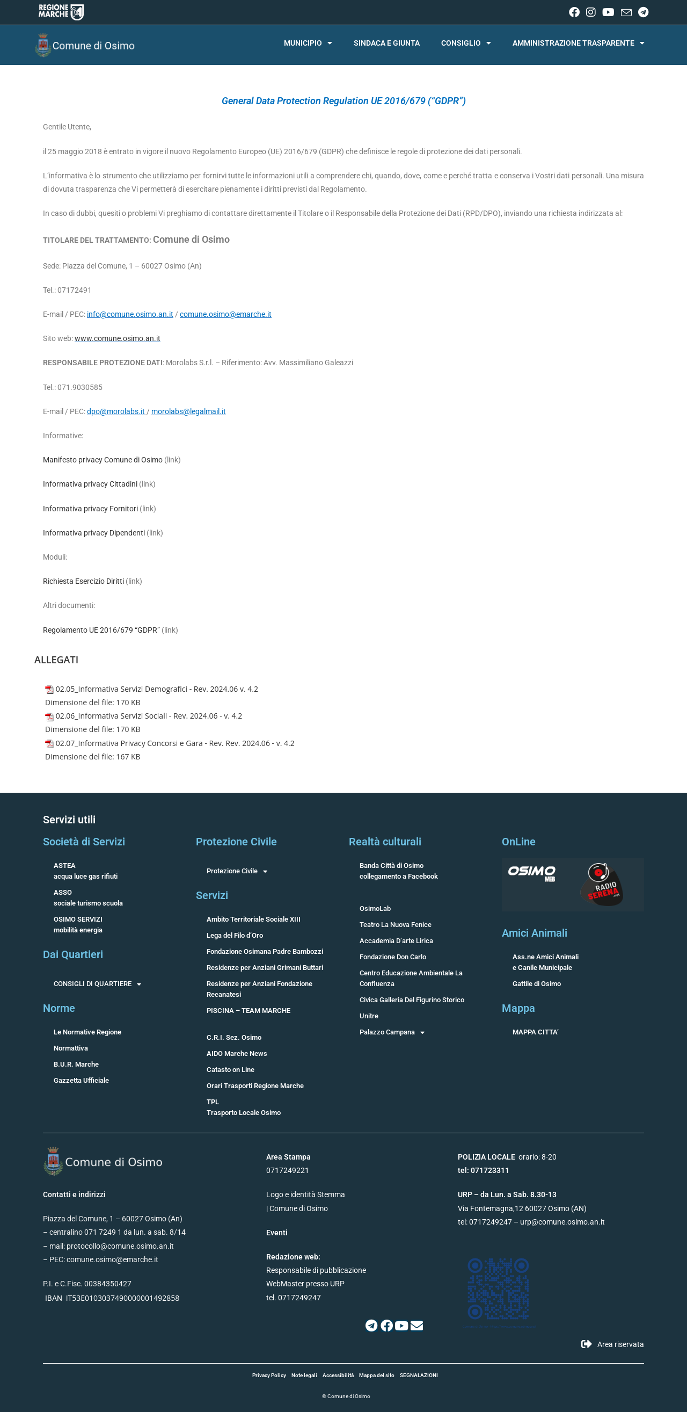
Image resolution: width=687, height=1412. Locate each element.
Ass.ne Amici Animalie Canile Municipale (546, 962)
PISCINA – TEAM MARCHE (248, 1010)
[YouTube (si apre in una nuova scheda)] (608, 12)
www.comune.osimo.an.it (117, 338)
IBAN (53, 1298)
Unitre (369, 1016)
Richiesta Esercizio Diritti (83, 581)
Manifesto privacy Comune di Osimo (103, 459)
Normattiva (71, 1048)
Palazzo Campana (392, 1032)
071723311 (490, 1170)
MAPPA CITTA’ (536, 1032)
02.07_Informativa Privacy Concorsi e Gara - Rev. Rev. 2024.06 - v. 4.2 (175, 743)
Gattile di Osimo (537, 984)
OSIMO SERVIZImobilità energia (78, 924)
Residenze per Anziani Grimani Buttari (265, 968)
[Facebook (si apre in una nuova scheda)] (574, 12)
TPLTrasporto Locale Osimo (244, 1107)
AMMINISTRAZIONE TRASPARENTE (579, 43)
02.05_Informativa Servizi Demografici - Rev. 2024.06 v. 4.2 (157, 689)
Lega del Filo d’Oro (235, 935)
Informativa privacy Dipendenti (94, 532)
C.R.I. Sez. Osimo (234, 1037)
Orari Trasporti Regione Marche (255, 1086)
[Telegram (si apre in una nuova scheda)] (641, 12)
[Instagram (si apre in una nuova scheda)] (591, 12)
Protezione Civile (237, 871)
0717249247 (490, 1222)
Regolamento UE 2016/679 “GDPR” (101, 630)
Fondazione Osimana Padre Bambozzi (265, 951)
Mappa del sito (376, 1375)
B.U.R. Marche (76, 1064)
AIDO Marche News (237, 1053)
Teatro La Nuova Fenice (396, 925)
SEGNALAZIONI (419, 1375)
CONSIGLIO (466, 43)
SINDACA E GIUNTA (387, 43)
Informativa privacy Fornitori (90, 508)
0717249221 (287, 1170)
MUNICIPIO (308, 43)
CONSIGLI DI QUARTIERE (97, 984)
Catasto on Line (230, 1070)
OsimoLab (375, 908)
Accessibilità (338, 1375)
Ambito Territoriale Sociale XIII (254, 919)
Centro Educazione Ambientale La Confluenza (411, 978)
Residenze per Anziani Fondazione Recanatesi (259, 989)
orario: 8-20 (507, 1157)
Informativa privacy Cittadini (90, 484)
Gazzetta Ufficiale (81, 1080)
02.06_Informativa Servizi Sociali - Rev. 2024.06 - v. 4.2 (149, 716)
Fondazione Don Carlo (393, 957)
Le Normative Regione (87, 1032)
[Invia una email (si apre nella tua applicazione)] (626, 13)
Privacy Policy (269, 1375)
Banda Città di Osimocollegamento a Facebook (399, 870)
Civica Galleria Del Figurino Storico (412, 1000)
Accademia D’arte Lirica (396, 941)
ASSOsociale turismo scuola (88, 897)
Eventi (277, 1232)
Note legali (304, 1375)
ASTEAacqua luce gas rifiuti (86, 870)
